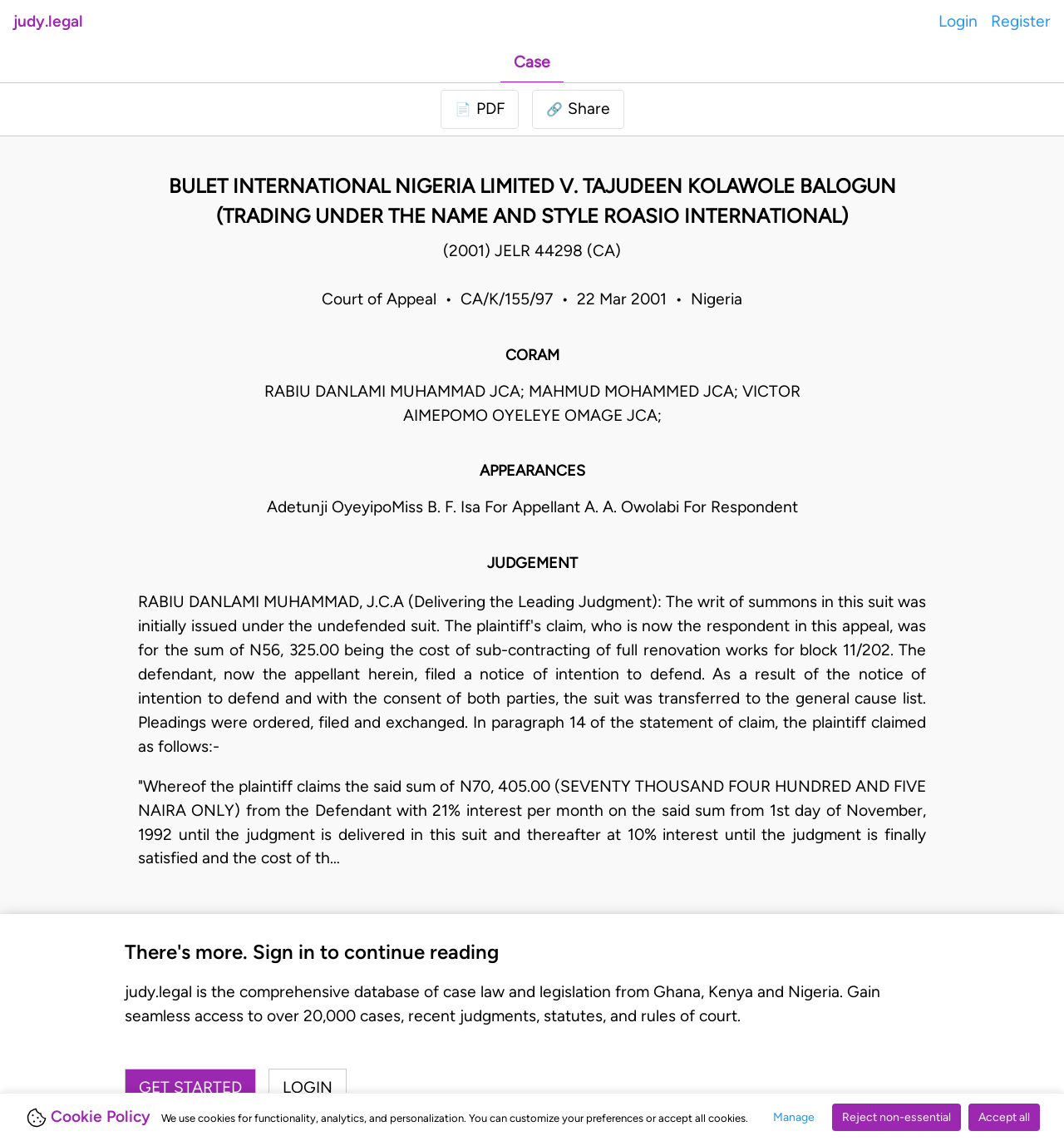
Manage (794, 1117)
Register (1021, 21)
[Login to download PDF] (480, 109)
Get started (190, 1087)
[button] (578, 109)
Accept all (1004, 1117)
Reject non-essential (896, 1117)
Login (958, 21)
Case (532, 62)
